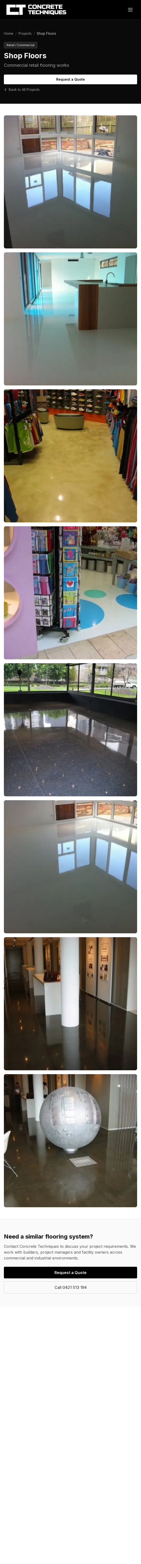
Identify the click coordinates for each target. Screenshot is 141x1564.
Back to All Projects (22, 89)
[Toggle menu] (130, 10)
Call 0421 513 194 (70, 1287)
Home (8, 33)
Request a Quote (70, 79)
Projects (25, 33)
